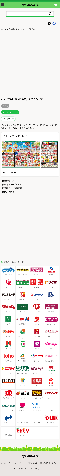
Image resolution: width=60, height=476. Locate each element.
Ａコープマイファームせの (16, 136)
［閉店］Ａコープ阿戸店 (11, 188)
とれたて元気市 (7, 192)
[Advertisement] (30, 64)
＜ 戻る (5, 106)
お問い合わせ (33, 463)
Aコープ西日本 (8, 119)
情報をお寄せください (48, 463)
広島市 (18, 29)
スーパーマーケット (10, 112)
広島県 (11, 29)
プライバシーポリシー (17, 463)
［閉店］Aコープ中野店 (11, 184)
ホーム (4, 29)
